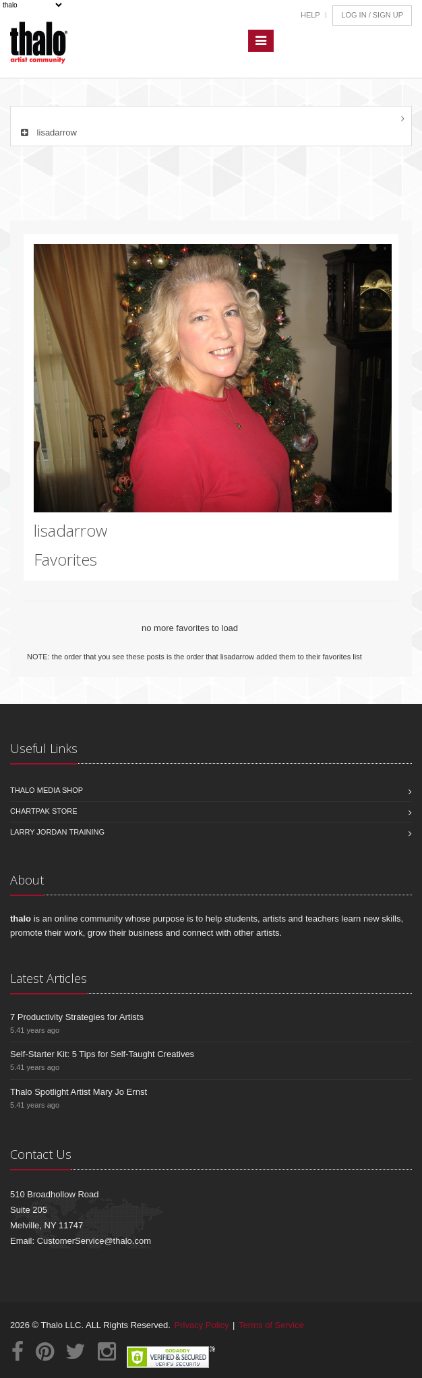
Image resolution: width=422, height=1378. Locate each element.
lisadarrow (47, 132)
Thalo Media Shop (46, 790)
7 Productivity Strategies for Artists (77, 1017)
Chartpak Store (44, 811)
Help (310, 15)
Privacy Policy (202, 1325)
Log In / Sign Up (372, 15)
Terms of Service (271, 1325)
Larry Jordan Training (57, 832)
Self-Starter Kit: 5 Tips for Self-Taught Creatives (102, 1054)
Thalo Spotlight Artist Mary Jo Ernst (78, 1092)
